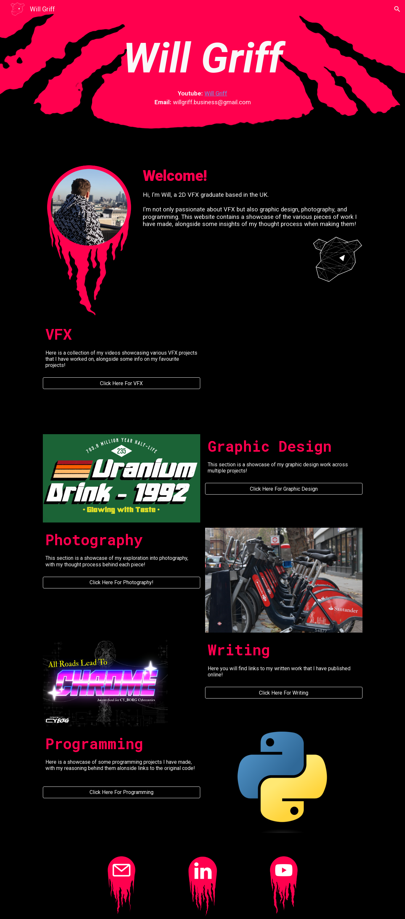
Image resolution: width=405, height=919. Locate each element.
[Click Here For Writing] (283, 693)
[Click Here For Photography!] (121, 582)
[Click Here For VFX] (121, 383)
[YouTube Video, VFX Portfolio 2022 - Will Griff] (283, 366)
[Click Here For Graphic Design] (283, 489)
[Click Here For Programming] (121, 792)
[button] (397, 9)
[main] (202, 58)
